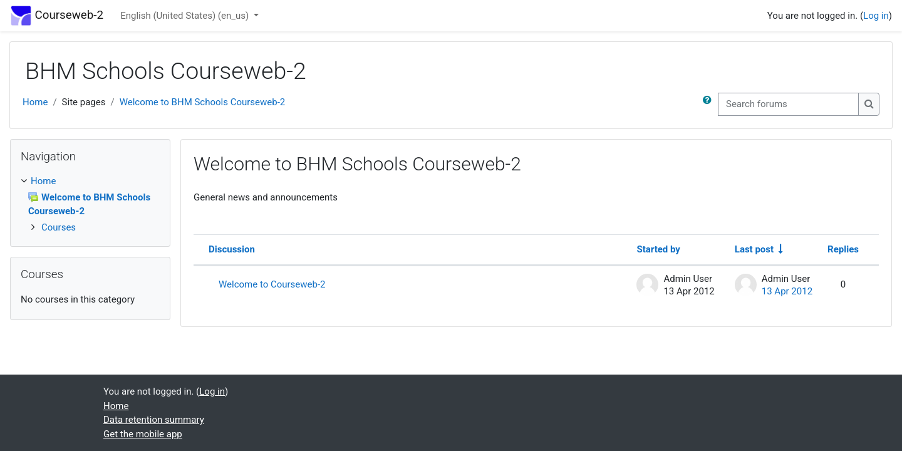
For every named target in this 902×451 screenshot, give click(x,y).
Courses (58, 227)
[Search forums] (788, 104)
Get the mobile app (142, 434)
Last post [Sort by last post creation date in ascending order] (754, 249)
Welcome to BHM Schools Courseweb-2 (203, 102)
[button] (710, 104)
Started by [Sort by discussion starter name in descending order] (658, 249)
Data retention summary (153, 419)
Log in (876, 15)
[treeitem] (90, 204)
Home (35, 102)
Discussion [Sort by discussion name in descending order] (232, 249)
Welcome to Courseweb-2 (272, 284)
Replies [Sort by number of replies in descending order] (843, 249)
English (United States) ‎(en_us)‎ (185, 15)
